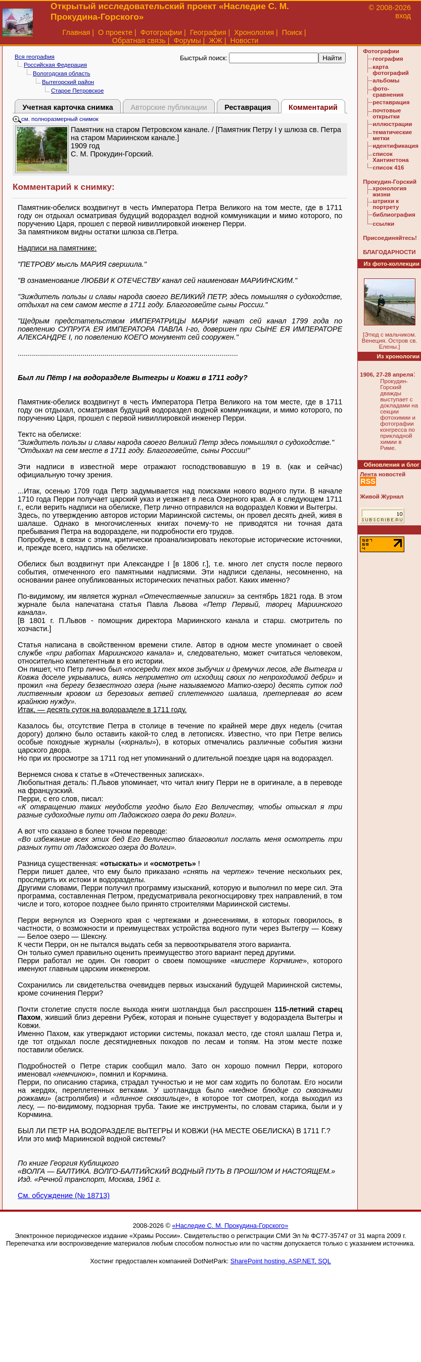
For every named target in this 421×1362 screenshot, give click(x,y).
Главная (76, 32)
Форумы (187, 40)
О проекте (115, 32)
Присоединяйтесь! (390, 238)
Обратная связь (139, 40)
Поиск (292, 32)
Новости (244, 40)
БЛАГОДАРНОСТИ (389, 252)
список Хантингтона (390, 157)
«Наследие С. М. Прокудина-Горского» (230, 1225)
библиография (393, 215)
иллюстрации (392, 124)
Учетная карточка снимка (67, 107)
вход (403, 16)
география (387, 59)
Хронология (254, 32)
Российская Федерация (55, 65)
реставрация (390, 102)
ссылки (383, 224)
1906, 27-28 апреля (386, 375)
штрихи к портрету (385, 204)
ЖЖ (215, 40)
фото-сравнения (387, 92)
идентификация (395, 146)
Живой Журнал (381, 496)
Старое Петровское (77, 91)
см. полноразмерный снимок (56, 119)
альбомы (385, 80)
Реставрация (247, 107)
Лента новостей (382, 474)
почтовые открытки (386, 113)
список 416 (388, 167)
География (208, 32)
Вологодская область (61, 73)
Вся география (35, 57)
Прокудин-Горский (389, 182)
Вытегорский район (68, 82)
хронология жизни (389, 191)
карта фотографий (390, 70)
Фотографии (161, 32)
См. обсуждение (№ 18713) (64, 1195)
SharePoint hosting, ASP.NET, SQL (280, 1261)
